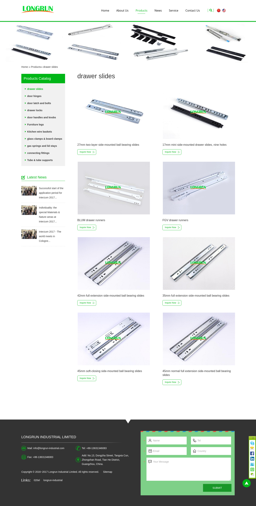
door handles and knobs (41, 117)
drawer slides (50, 66)
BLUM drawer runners (91, 220)
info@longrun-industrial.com (48, 448)
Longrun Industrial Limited (48, 437)
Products (141, 10)
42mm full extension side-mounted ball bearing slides (110, 295)
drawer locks (34, 110)
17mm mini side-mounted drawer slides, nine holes (194, 144)
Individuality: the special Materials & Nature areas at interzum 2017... (49, 214)
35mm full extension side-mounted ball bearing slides (195, 295)
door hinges (34, 96)
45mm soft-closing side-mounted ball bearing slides (109, 371)
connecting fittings (38, 153)
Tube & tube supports (40, 160)
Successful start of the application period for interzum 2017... (51, 193)
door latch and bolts (39, 103)
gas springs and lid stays (42, 145)
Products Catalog (37, 78)
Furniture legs (35, 124)
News (158, 10)
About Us (122, 10)
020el (37, 480)
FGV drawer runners (175, 220)
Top (246, 483)
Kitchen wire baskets (39, 131)
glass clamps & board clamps (44, 138)
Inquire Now (85, 152)
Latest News (37, 177)
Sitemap (107, 471)
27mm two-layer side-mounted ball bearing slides (108, 144)
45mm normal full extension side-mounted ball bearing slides (196, 373)
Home (105, 10)
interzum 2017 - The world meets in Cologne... (50, 236)
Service (173, 10)
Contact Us (192, 10)
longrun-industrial (52, 480)
